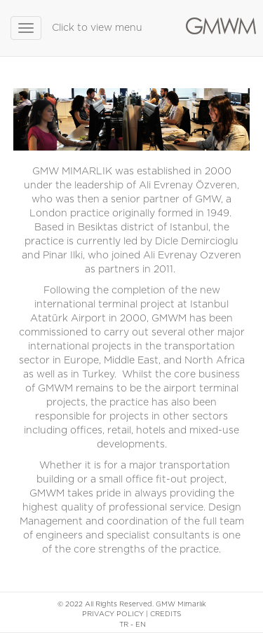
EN (140, 624)
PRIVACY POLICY (113, 614)
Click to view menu (97, 28)
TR (123, 624)
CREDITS (165, 614)
